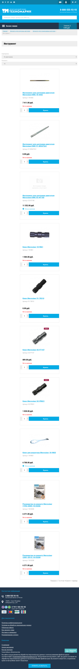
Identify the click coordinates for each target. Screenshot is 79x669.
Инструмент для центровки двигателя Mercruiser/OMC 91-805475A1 (38, 145)
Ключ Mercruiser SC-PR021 (34, 401)
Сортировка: (5, 53)
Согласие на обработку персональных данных (16, 625)
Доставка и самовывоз (9, 632)
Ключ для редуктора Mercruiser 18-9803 (39, 453)
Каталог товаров (11, 26)
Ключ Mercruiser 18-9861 (33, 247)
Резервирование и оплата (10, 635)
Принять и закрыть (39, 666)
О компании (5, 645)
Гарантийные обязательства (11, 652)
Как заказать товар (8, 630)
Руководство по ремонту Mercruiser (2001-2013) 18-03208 (37, 556)
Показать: (5, 60)
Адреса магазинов (7, 647)
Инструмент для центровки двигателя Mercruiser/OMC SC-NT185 (38, 197)
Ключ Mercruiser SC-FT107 (33, 350)
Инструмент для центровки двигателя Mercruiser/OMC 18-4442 (38, 94)
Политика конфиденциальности (12, 622)
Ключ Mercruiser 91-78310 (33, 298)
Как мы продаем (7, 649)
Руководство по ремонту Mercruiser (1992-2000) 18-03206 (37, 505)
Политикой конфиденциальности (25, 657)
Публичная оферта (8, 627)
